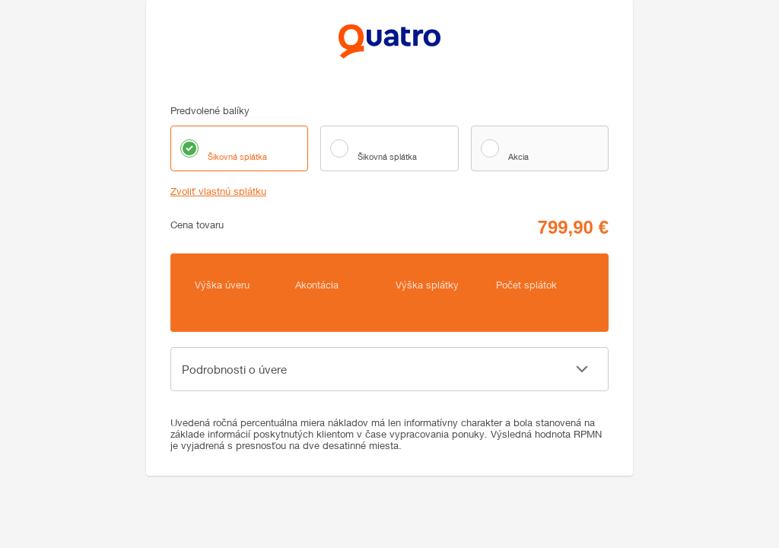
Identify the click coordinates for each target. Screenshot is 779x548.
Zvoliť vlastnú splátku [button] (218, 191)
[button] (389, 369)
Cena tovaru (197, 225)
